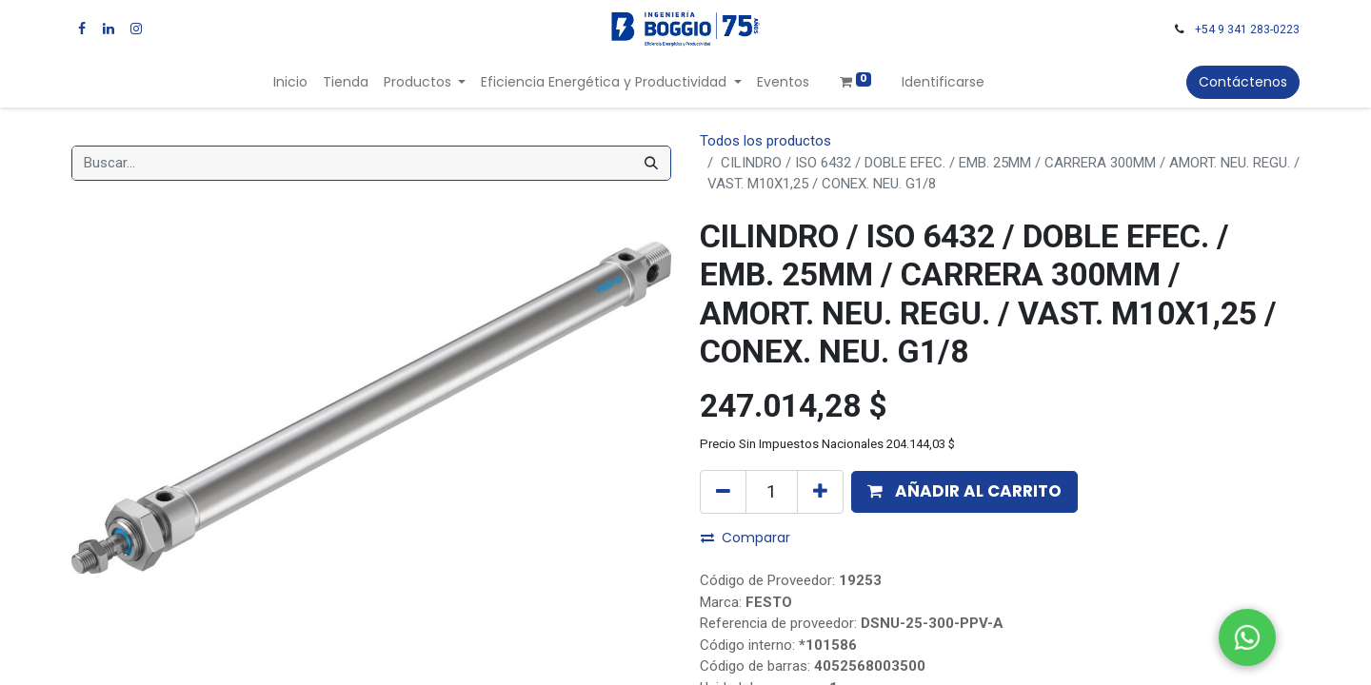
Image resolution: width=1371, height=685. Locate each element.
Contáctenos (1243, 81)
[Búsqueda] (651, 163)
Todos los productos (765, 140)
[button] (964, 492)
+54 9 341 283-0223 (1247, 29)
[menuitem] (290, 82)
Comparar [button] (745, 537)
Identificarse (943, 81)
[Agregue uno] (820, 492)
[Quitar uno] (723, 492)
